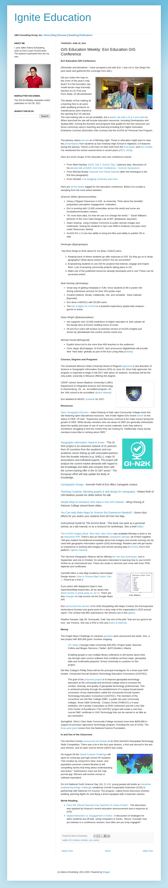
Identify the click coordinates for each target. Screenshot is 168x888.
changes (70, 596)
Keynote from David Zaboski (104, 171)
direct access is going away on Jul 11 (80, 593)
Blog (54, 35)
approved (127, 366)
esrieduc (84, 840)
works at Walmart (118, 622)
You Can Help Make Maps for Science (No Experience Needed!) (97, 512)
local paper (129, 147)
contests (76, 840)
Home (47, 35)
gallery (131, 612)
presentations (72, 143)
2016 (128, 150)
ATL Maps (73, 645)
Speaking (73, 35)
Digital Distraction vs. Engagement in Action (89, 815)
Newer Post (67, 851)
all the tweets (77, 186)
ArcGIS (134, 546)
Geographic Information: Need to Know (82, 442)
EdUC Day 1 (94, 164)
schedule (90, 399)
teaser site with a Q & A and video (127, 117)
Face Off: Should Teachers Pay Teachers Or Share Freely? (98, 805)
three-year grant (69, 728)
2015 (122, 150)
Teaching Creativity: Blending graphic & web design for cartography (98, 491)
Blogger (106, 872)
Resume (62, 35)
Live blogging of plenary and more (100, 179)
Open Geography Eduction (75, 412)
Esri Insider (146, 147)
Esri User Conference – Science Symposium (116, 168)
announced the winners (77, 606)
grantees (108, 636)
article (140, 415)
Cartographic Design (72, 484)
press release (103, 392)
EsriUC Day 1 (110, 164)
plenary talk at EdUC (81, 168)
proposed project (93, 679)
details (128, 351)
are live (85, 140)
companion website (119, 536)
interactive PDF (72, 536)
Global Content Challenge (93, 754)
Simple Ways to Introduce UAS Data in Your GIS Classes (92, 502)
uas (90, 840)
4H (70, 840)
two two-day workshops (124, 556)
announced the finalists (95, 741)
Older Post (148, 851)
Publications (86, 35)
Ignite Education (52, 17)
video (140, 526)
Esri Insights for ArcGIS (83, 306)
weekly (96, 840)
